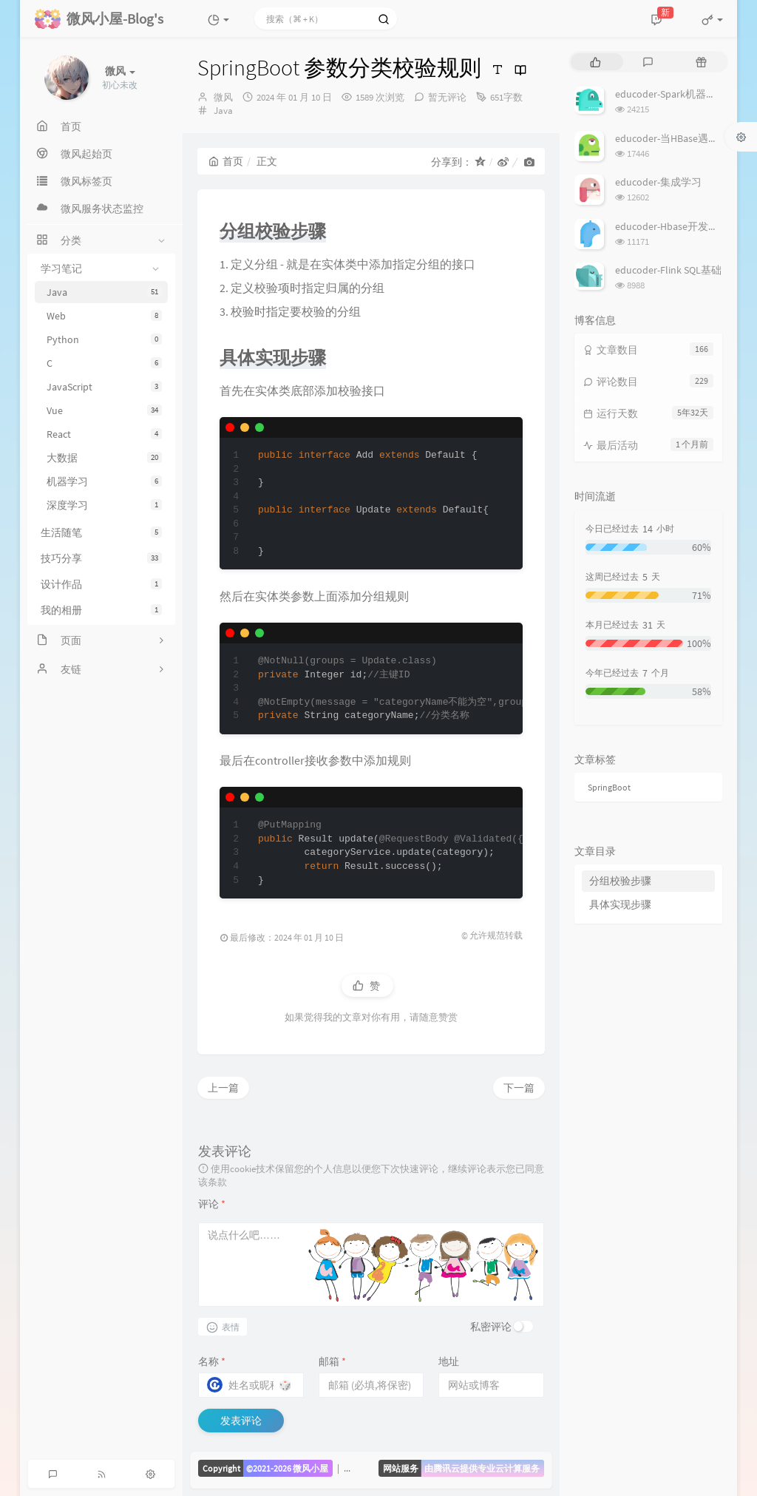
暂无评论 (447, 97)
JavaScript (104, 386)
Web (104, 315)
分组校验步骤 (620, 880)
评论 (211, 1204)
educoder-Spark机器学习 (671, 94)
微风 (223, 97)
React (104, 434)
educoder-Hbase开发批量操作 (682, 226)
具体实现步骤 (620, 904)
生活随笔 (101, 532)
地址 (448, 1361)
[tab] (595, 62)
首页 (225, 161)
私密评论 (491, 1326)
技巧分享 (101, 558)
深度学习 (104, 505)
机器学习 (104, 481)
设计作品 (101, 584)
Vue (104, 410)
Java (104, 292)
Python (104, 339)
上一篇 (223, 1087)
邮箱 (332, 1361)
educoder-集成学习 (658, 182)
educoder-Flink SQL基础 (668, 270)
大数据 (104, 457)
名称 (211, 1361)
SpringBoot (609, 787)
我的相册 (101, 610)
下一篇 (518, 1087)
